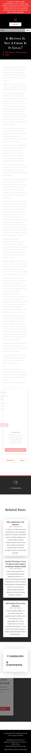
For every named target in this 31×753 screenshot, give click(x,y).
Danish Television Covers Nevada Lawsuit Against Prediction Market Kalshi (15, 566)
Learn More (20, 12)
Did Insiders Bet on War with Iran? (15, 607)
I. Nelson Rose (21, 52)
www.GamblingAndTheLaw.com (15, 746)
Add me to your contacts (15, 450)
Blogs (20, 529)
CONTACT (15, 24)
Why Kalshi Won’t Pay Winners (15, 525)
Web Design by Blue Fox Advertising (15, 749)
